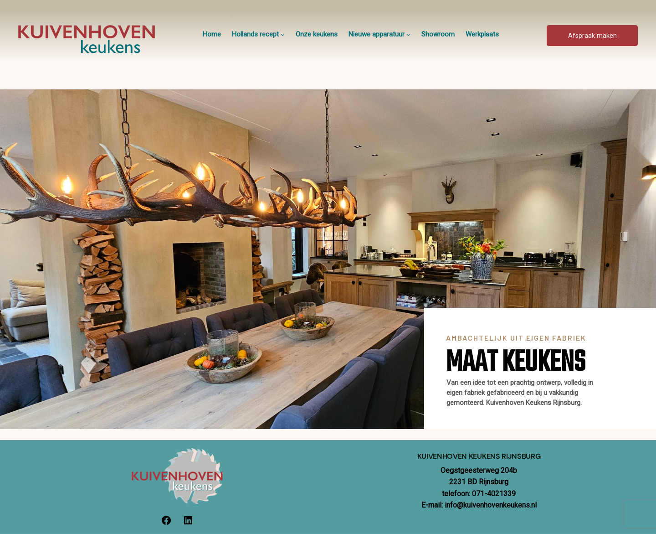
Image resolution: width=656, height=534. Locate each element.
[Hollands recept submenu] (283, 34)
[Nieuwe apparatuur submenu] (408, 34)
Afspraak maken (592, 36)
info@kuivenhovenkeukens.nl (491, 505)
